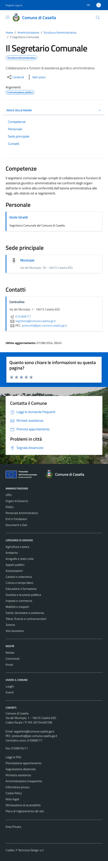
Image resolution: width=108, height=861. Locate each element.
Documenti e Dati (16, 525)
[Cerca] (97, 17)
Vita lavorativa (15, 630)
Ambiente (12, 552)
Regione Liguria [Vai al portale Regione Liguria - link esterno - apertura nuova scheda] (14, 5)
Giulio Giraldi (18, 217)
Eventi (10, 692)
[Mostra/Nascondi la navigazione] (7, 17)
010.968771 (20, 316)
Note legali (12, 799)
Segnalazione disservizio (21, 769)
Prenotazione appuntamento (23, 763)
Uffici (9, 495)
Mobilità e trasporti (17, 606)
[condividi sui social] (15, 77)
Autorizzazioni (14, 570)
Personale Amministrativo (22, 513)
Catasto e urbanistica (19, 576)
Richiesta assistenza (18, 775)
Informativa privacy (18, 787)
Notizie (10, 652)
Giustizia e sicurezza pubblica (23, 594)
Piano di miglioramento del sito (25, 811)
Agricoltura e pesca (17, 546)
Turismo (10, 624)
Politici (10, 507)
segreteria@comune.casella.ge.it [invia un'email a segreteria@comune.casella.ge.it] (32, 321)
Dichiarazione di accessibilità (23, 805)
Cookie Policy (14, 793)
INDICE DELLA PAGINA (54, 110)
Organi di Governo (17, 501)
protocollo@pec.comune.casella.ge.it (34, 736)
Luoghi (10, 686)
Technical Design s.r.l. (31, 850)
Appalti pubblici (15, 564)
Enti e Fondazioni (16, 519)
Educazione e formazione (21, 588)
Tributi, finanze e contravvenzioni (26, 618)
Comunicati (13, 658)
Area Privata (13, 826)
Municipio (27, 260)
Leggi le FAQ (13, 757)
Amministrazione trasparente (24, 781)
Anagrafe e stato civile (20, 558)
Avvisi (9, 664)
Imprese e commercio (19, 600)
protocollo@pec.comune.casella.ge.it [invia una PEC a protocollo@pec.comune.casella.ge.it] (44, 325)
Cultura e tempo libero (19, 582)
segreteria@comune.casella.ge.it (34, 731)
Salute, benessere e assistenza (25, 612)
